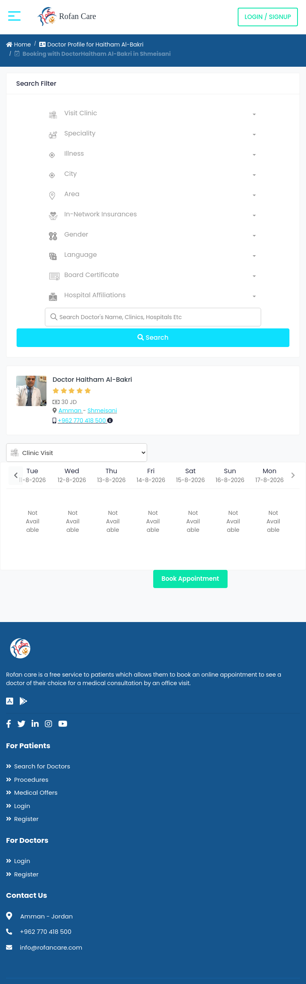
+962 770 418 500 (83, 421)
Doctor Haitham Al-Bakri (92, 379)
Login (22, 806)
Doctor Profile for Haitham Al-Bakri (91, 44)
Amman (71, 410)
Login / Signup (268, 17)
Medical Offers (35, 792)
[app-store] (9, 701)
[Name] (153, 317)
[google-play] (23, 701)
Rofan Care (66, 17)
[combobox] (160, 115)
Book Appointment (190, 578)
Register (26, 819)
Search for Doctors (42, 766)
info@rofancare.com (51, 947)
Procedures (31, 779)
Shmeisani (102, 410)
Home (18, 44)
